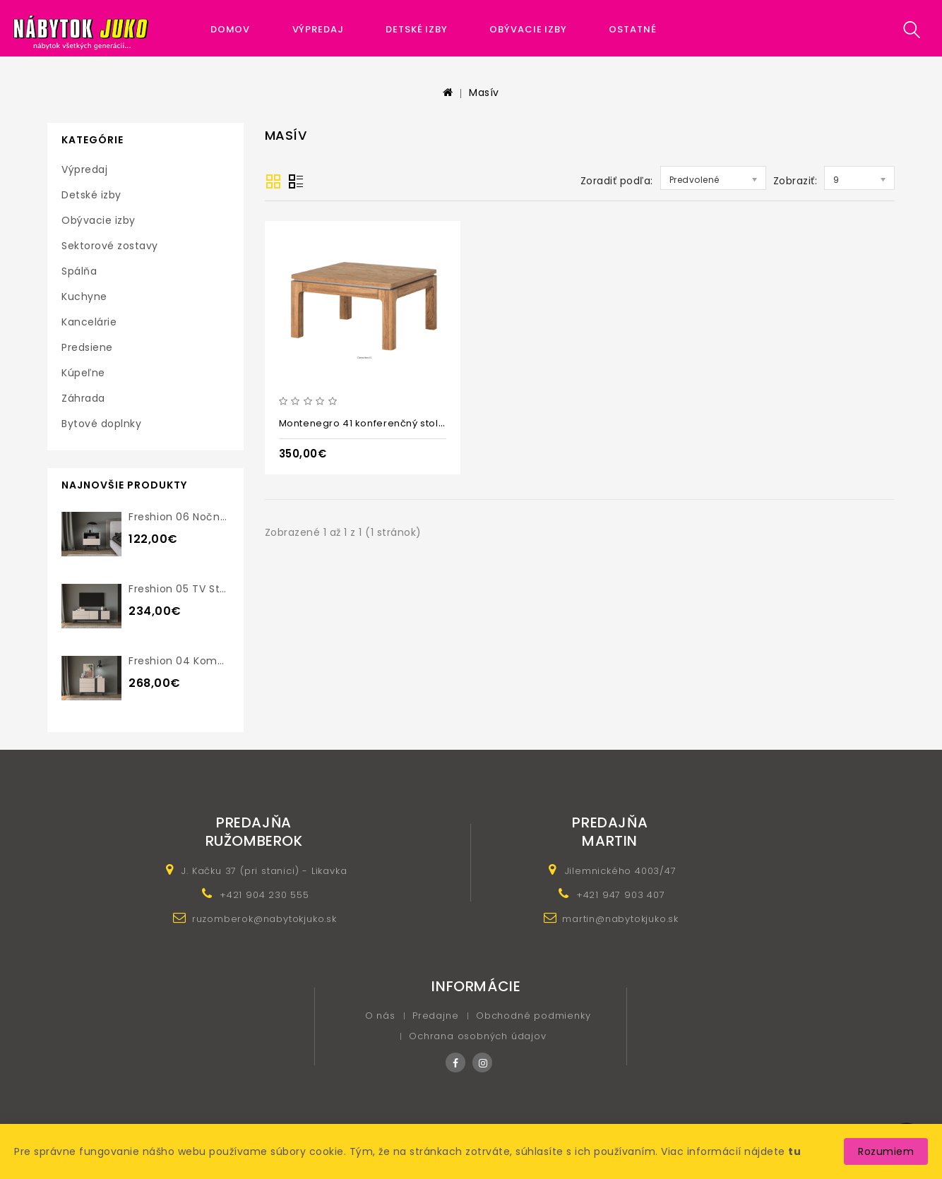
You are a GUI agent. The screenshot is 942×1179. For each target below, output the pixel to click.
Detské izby (417, 29)
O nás (380, 1015)
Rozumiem (886, 1151)
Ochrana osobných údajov (477, 1036)
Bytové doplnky (101, 424)
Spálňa (79, 271)
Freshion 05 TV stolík (183, 589)
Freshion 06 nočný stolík (193, 517)
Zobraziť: (795, 181)
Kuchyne (84, 296)
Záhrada (83, 398)
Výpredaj (318, 29)
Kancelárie (89, 322)
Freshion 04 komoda (183, 661)
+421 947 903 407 (620, 895)
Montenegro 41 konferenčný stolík (363, 423)
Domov (230, 29)
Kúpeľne (83, 373)
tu (794, 1151)
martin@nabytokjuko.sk (620, 919)
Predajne (435, 1015)
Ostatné (632, 29)
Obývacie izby (528, 29)
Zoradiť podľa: (616, 181)
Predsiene (87, 347)
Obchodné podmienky (533, 1015)
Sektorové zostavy (109, 246)
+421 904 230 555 (264, 895)
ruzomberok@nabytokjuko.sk (264, 919)
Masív (484, 92)
